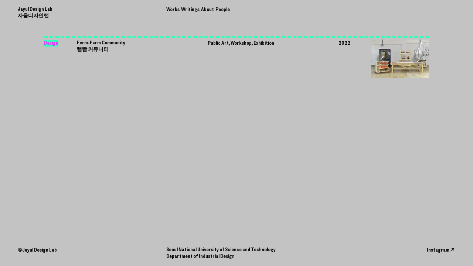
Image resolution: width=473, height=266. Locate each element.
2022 (344, 43)
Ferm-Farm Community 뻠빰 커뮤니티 (101, 46)
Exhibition (263, 43)
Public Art (218, 43)
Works (173, 9)
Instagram (441, 250)
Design (51, 43)
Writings (190, 9)
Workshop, (242, 43)
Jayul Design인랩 (35, 12)
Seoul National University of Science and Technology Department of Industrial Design (221, 253)
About (207, 9)
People (222, 9)
